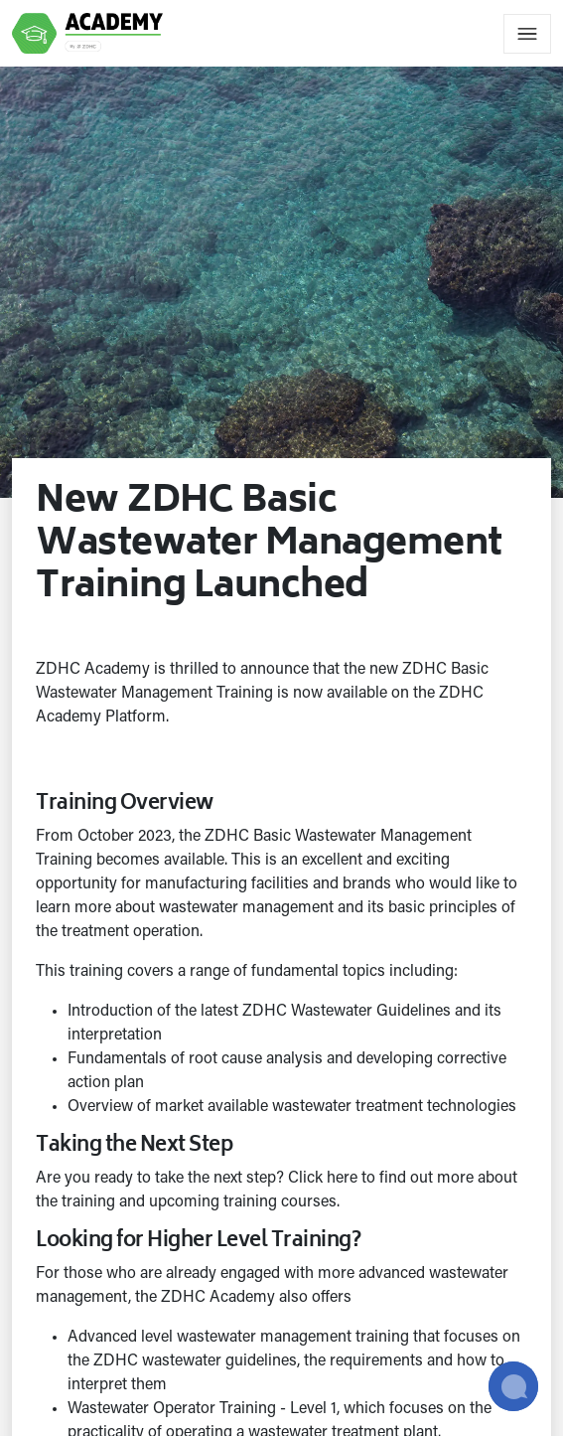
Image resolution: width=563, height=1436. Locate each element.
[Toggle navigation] (527, 34)
